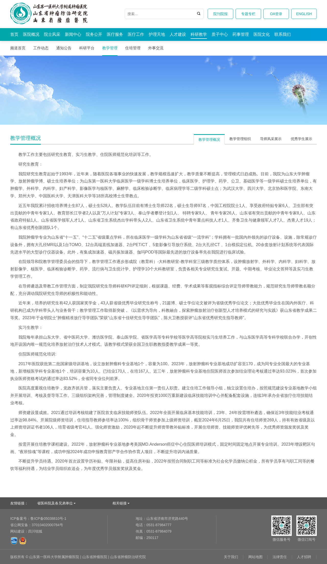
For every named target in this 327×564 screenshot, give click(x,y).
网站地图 (255, 557)
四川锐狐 (35, 531)
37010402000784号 (36, 525)
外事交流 (156, 48)
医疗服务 (115, 34)
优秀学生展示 (301, 139)
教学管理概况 (209, 139)
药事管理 (240, 34)
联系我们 (282, 34)
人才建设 (178, 34)
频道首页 (18, 48)
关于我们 (231, 557)
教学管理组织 (240, 139)
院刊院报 (220, 14)
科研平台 (87, 48)
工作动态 (41, 48)
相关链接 (119, 503)
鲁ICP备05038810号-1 (38, 518)
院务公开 (94, 34)
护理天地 (157, 34)
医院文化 (261, 34)
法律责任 (280, 557)
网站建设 (17, 531)
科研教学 (199, 34)
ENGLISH (304, 14)
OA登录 (276, 14)
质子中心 (220, 34)
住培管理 (133, 48)
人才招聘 (304, 557)
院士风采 (52, 34)
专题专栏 (248, 14)
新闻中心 (73, 34)
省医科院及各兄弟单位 (55, 503)
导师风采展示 (271, 139)
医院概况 (31, 34)
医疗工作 (136, 34)
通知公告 (64, 48)
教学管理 (110, 48)
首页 (14, 34)
